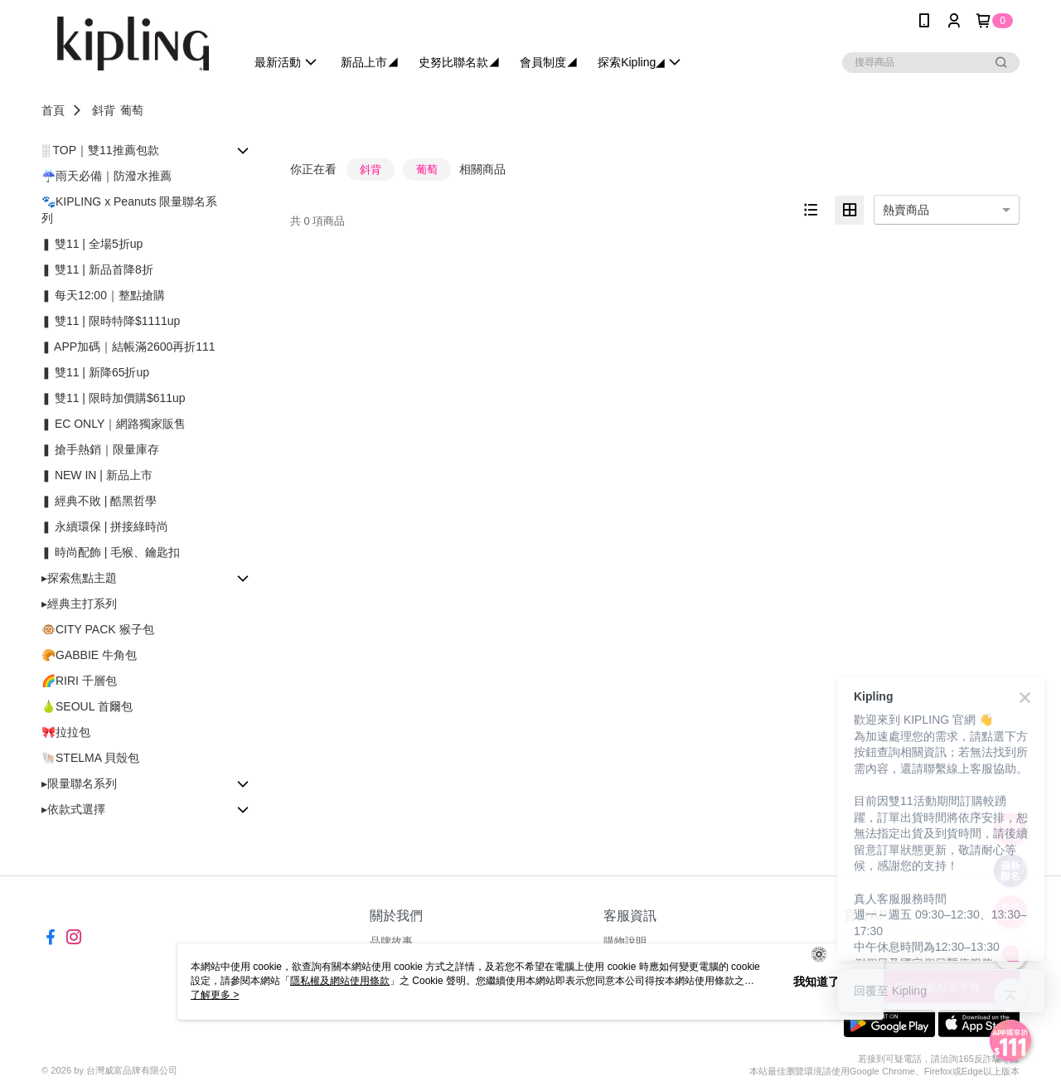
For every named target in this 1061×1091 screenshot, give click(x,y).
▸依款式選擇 (73, 809)
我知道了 (816, 981)
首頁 (53, 110)
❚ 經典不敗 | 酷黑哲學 (99, 500)
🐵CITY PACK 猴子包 (97, 629)
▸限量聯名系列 (79, 783)
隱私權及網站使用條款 (340, 981)
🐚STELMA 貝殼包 (90, 757)
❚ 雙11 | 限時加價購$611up (113, 398)
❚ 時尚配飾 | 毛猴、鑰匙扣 (110, 552)
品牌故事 (391, 941)
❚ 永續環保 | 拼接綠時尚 (104, 526)
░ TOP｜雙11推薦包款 (100, 150)
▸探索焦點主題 (79, 577)
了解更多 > (215, 995)
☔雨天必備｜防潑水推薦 (106, 175)
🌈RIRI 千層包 (79, 680)
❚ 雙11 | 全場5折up (92, 243)
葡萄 (131, 110)
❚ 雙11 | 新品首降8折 (97, 269)
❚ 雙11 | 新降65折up (95, 372)
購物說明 (625, 941)
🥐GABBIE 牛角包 (89, 655)
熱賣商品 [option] (906, 209)
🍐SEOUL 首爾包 (87, 706)
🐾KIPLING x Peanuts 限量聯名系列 (129, 210)
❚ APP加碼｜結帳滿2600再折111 (128, 346)
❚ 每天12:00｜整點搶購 (103, 295)
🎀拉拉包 (65, 732)
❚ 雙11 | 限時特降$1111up (110, 320)
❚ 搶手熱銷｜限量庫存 (100, 449)
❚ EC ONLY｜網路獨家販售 (113, 423)
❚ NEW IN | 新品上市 (97, 475)
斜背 (103, 110)
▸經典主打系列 (79, 603)
